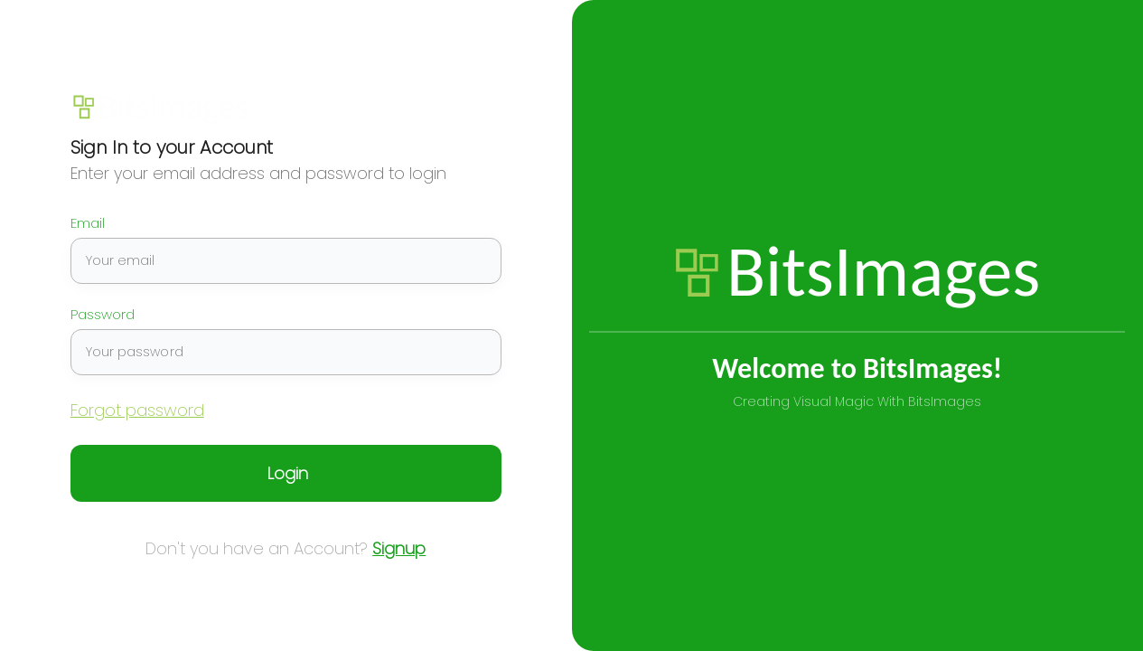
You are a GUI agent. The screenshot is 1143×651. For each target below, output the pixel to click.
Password (103, 315)
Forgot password (137, 410)
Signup (399, 548)
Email (87, 223)
